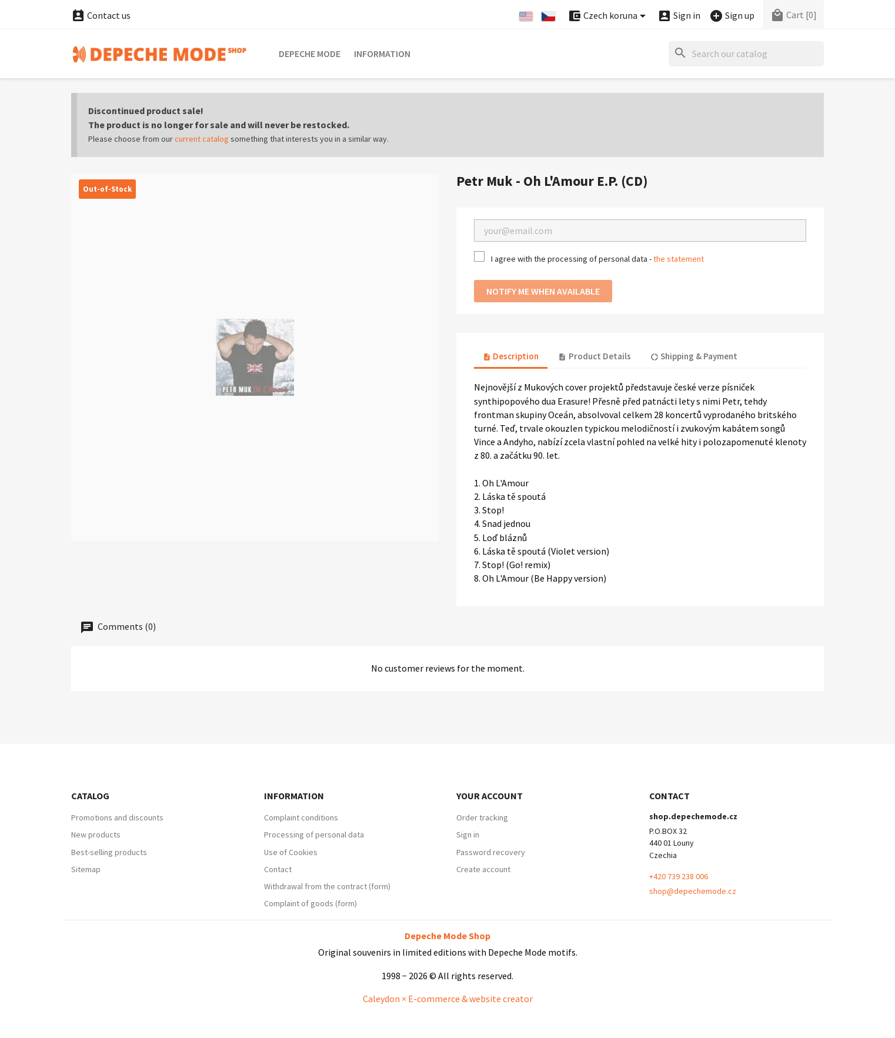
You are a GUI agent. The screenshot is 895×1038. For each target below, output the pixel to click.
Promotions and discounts (117, 817)
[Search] (746, 53)
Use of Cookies (291, 852)
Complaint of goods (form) (310, 903)
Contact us (101, 15)
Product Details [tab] (594, 356)
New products (96, 834)
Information (382, 53)
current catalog (202, 138)
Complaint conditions (301, 817)
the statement (678, 258)
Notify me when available (543, 291)
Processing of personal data (314, 834)
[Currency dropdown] (608, 16)
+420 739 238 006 (678, 876)
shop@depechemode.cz (692, 891)
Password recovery (490, 852)
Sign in (467, 834)
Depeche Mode (309, 53)
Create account (483, 869)
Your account (489, 796)
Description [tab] (511, 356)
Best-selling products (109, 852)
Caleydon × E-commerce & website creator (448, 998)
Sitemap (86, 869)
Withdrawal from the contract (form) (327, 886)
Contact (278, 869)
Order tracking (482, 817)
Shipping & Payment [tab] (693, 356)
